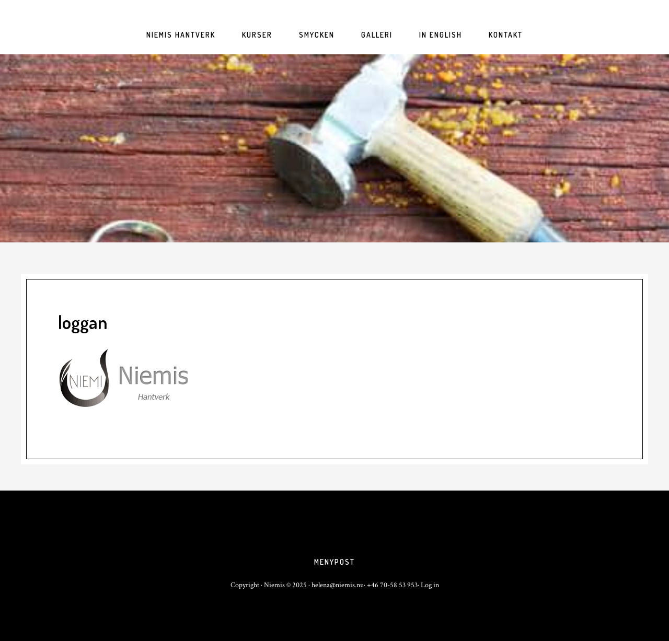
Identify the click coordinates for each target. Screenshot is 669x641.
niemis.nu (334, 148)
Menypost (334, 561)
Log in (430, 585)
